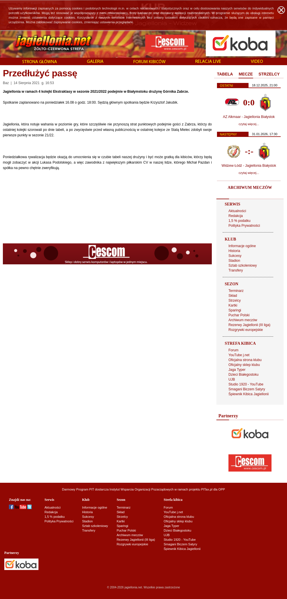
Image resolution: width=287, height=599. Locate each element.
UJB (231, 379)
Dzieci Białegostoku (243, 375)
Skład (232, 296)
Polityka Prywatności (244, 226)
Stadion (234, 261)
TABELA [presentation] (225, 74)
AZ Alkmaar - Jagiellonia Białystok (249, 117)
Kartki (232, 305)
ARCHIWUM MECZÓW (250, 187)
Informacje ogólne (242, 246)
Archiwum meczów (242, 320)
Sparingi (234, 310)
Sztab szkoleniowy (242, 265)
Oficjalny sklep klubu (244, 365)
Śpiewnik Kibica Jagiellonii (248, 394)
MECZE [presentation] (246, 74)
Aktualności (237, 211)
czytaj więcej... (249, 124)
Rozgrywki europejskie (245, 330)
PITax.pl (206, 489)
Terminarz (236, 291)
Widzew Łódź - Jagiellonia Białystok (249, 166)
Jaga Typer (236, 370)
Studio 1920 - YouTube (245, 384)
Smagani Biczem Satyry (246, 389)
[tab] (225, 74)
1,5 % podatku (239, 221)
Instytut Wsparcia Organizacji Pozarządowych (142, 489)
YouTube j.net (238, 355)
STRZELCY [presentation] (269, 74)
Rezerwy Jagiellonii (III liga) (249, 325)
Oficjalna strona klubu (244, 360)
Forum (233, 350)
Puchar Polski (238, 315)
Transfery (235, 270)
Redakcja (235, 216)
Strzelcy (234, 300)
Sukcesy (234, 256)
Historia (234, 251)
